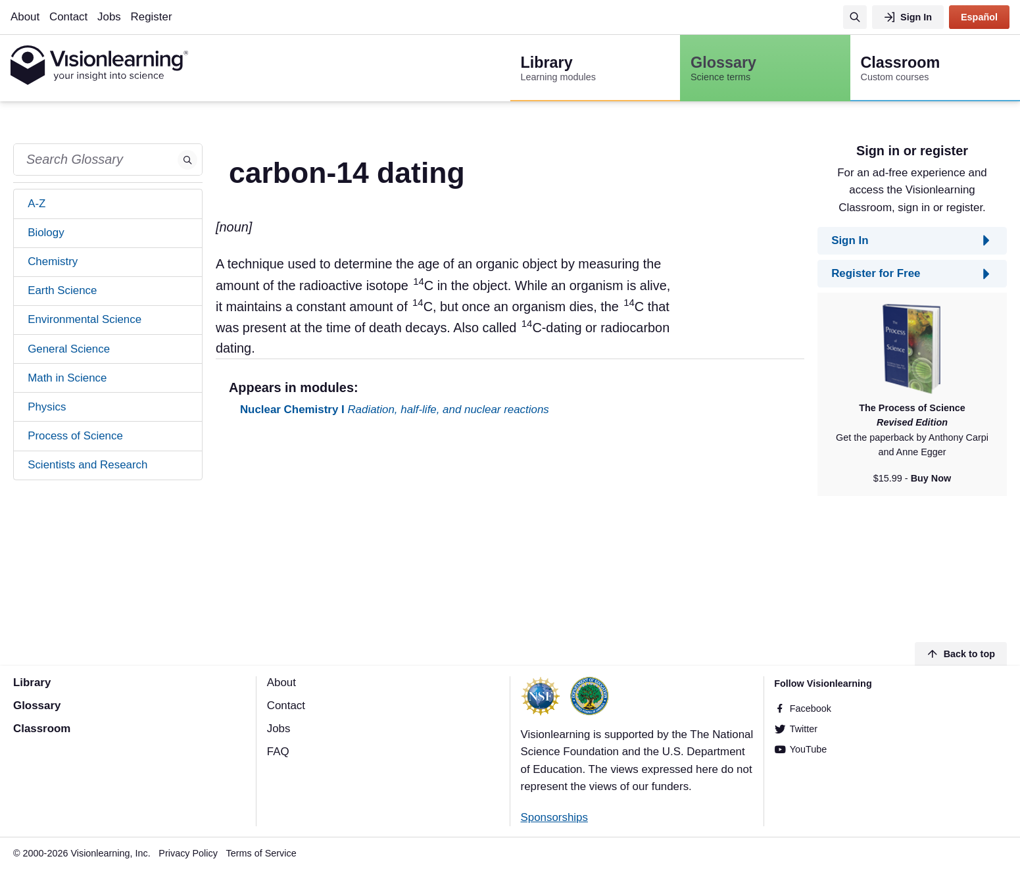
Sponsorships (554, 817)
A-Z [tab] (36, 203)
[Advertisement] (510, 531)
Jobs (109, 17)
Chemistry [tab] (53, 261)
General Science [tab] (69, 349)
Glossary (37, 705)
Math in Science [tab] (67, 378)
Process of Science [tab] (75, 436)
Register (151, 17)
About (25, 17)
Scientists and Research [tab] (87, 465)
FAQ (278, 751)
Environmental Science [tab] (84, 319)
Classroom (41, 728)
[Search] (855, 17)
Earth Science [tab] (62, 290)
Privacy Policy (188, 853)
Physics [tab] (47, 407)
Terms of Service (261, 853)
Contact (68, 17)
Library (32, 682)
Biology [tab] (46, 232)
